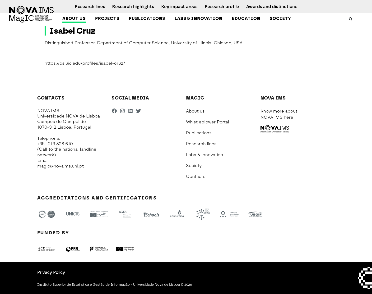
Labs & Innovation (198, 18)
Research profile (222, 6)
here (288, 117)
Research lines (90, 6)
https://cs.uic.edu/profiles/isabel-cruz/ (85, 63)
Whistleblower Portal (207, 122)
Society (280, 18)
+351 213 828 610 (55, 143)
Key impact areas (179, 6)
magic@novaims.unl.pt (60, 166)
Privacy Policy (51, 272)
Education (246, 18)
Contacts (195, 176)
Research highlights (133, 6)
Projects (107, 18)
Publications (147, 18)
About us (74, 18)
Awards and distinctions (272, 6)
